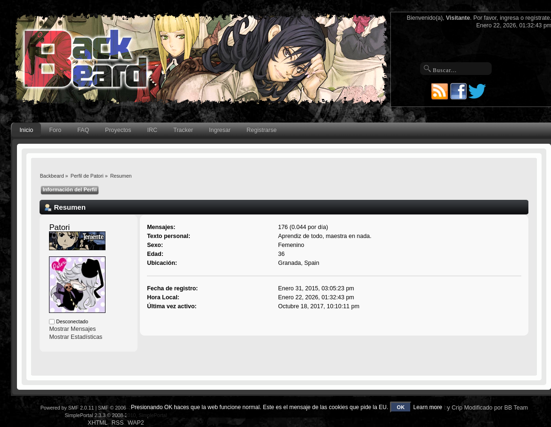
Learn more (427, 407)
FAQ (83, 130)
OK (401, 407)
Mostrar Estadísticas (75, 337)
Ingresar (220, 130)
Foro (55, 130)
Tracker (183, 130)
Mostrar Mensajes (72, 329)
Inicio (26, 130)
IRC (152, 130)
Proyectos (118, 130)
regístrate (537, 18)
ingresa (509, 18)
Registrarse (262, 130)
